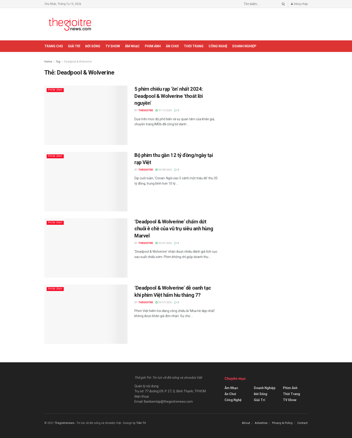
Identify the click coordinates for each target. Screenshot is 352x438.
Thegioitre (145, 110)
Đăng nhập (299, 4)
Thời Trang (193, 46)
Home (48, 61)
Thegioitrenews (65, 423)
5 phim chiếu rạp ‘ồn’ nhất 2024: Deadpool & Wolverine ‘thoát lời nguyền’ (168, 96)
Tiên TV (141, 423)
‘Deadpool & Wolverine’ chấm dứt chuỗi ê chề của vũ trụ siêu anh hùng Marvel (173, 229)
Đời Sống (92, 46)
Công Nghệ (218, 46)
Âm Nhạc (132, 46)
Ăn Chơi (172, 46)
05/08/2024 (163, 169)
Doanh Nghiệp (244, 46)
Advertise (261, 423)
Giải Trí (74, 46)
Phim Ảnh (153, 46)
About (246, 423)
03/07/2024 (163, 302)
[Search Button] (282, 4)
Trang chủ (53, 46)
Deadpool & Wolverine (78, 61)
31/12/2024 (163, 110)
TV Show (112, 46)
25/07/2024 (163, 243)
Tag (58, 61)
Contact (302, 423)
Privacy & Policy (282, 423)
